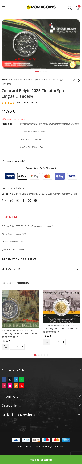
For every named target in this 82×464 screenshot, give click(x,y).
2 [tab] (40, 71)
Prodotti (14, 79)
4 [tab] (46, 71)
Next (77, 45)
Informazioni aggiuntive (19, 259)
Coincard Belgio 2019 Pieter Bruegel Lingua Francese (21, 333)
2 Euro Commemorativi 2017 (56, 325)
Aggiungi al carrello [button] (5, 347)
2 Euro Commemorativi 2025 (29, 193)
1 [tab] (37, 71)
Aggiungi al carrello (41, 459)
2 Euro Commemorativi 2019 (15, 330)
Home (5, 79)
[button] (35, 355)
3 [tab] (43, 71)
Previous (5, 45)
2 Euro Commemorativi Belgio (61, 193)
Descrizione (10, 217)
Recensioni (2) (11, 269)
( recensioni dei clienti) (28, 102)
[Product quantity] (17, 347)
